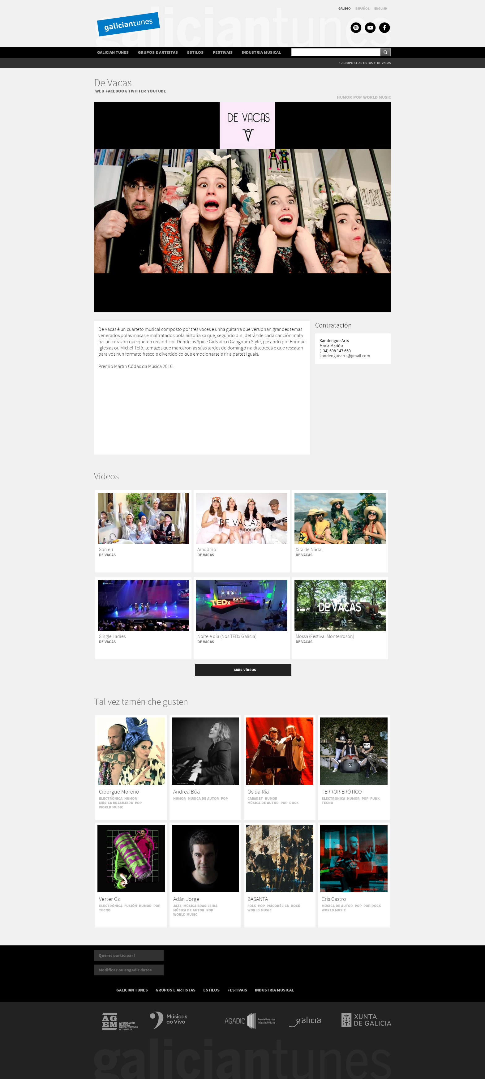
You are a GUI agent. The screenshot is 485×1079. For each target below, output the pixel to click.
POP (357, 97)
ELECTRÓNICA (110, 798)
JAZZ (177, 905)
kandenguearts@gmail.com (345, 356)
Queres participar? (117, 955)
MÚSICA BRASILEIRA (116, 802)
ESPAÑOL (362, 8)
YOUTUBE (156, 91)
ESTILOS (195, 52)
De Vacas (113, 83)
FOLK (251, 905)
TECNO (327, 802)
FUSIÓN (130, 905)
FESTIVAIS (223, 52)
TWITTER (137, 91)
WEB (99, 91)
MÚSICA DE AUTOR (203, 798)
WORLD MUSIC (377, 97)
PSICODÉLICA (278, 905)
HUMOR (344, 97)
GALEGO (344, 8)
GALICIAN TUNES (113, 52)
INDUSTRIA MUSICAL (261, 52)
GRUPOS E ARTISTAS (158, 52)
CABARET (255, 798)
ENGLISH (381, 8)
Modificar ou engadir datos (125, 970)
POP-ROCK (372, 905)
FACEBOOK (116, 91)
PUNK (375, 798)
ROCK (294, 802)
